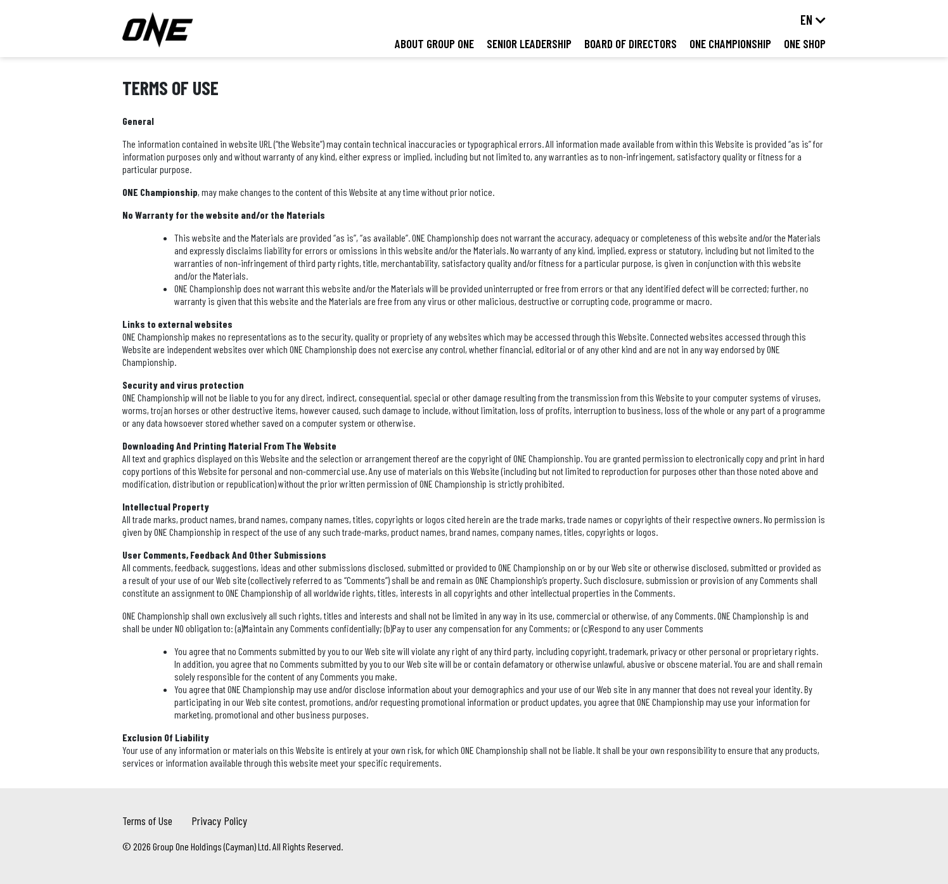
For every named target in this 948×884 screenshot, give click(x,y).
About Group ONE (434, 43)
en (806, 19)
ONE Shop (805, 43)
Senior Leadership (529, 43)
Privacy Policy (219, 821)
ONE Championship (730, 43)
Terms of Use (147, 821)
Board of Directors (630, 43)
